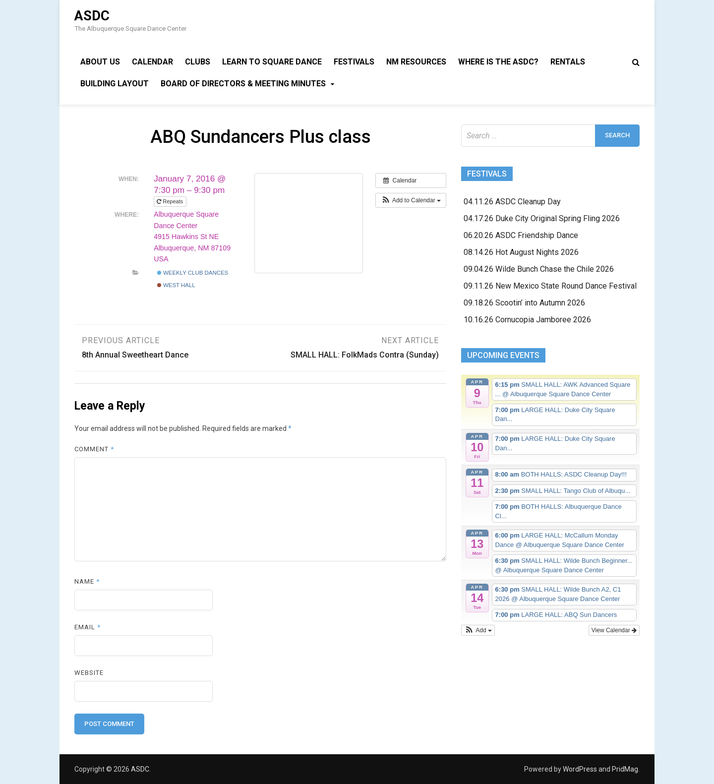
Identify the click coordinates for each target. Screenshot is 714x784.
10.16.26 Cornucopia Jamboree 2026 (527, 319)
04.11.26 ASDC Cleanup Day (512, 201)
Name (87, 581)
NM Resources (416, 61)
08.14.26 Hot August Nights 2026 (521, 252)
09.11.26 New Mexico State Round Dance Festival (550, 286)
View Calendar (614, 630)
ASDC (92, 16)
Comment (94, 449)
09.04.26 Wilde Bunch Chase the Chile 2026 (539, 269)
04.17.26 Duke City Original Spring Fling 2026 (542, 218)
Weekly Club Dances (192, 273)
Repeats (170, 201)
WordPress (580, 769)
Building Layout (114, 83)
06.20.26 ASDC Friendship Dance (521, 235)
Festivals (354, 61)
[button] (411, 200)
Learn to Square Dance (272, 61)
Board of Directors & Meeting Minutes (243, 83)
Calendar (152, 61)
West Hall (176, 285)
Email (87, 627)
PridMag (625, 769)
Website (89, 672)
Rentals (567, 61)
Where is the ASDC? (498, 61)
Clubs (197, 61)
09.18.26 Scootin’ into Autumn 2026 (524, 302)
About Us (100, 61)
